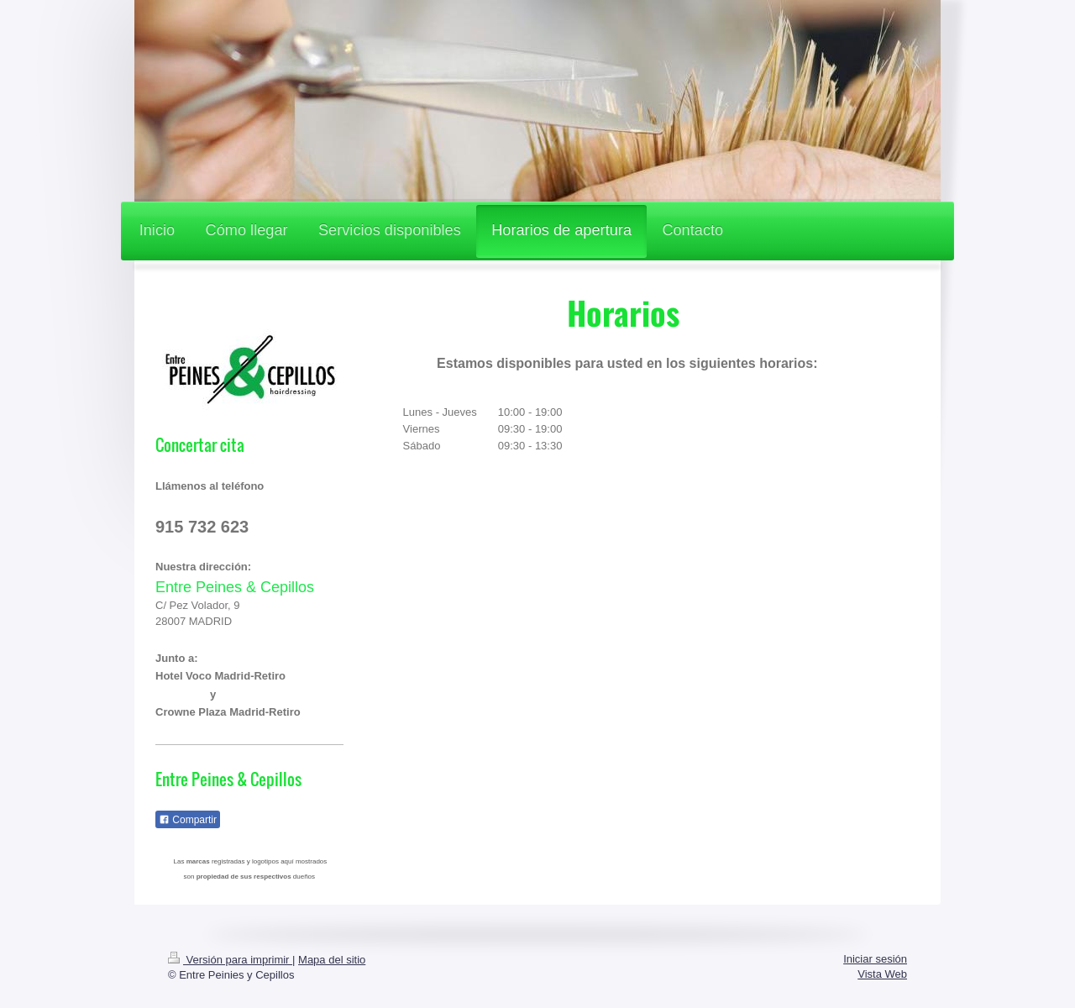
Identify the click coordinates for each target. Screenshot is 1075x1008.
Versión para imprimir (230, 959)
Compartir (188, 820)
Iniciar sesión (875, 959)
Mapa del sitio (331, 959)
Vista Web (882, 974)
